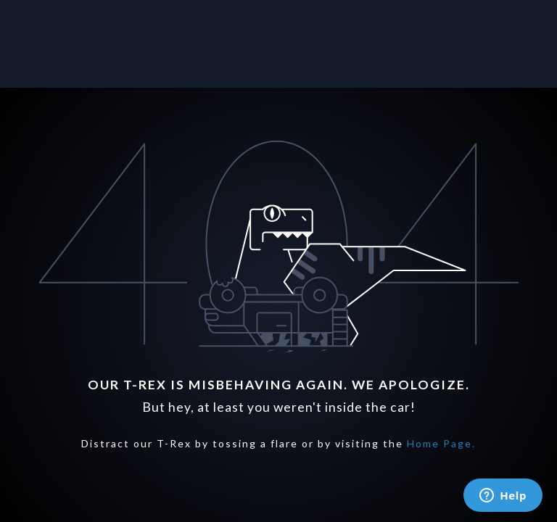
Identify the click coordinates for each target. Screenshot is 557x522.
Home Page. (441, 443)
